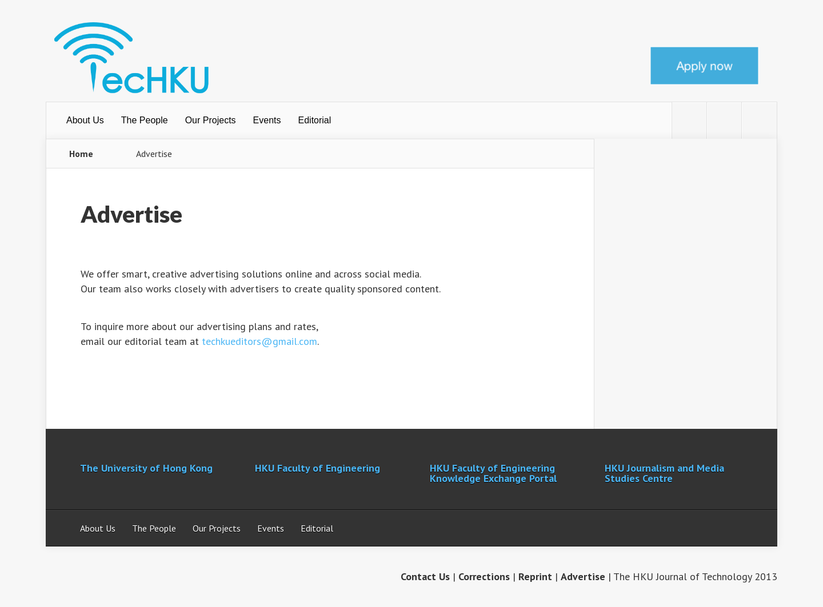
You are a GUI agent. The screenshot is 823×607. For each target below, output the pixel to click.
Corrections (484, 576)
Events (267, 120)
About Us (85, 120)
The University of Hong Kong (146, 468)
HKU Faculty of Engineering (317, 468)
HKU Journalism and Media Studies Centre (664, 473)
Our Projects (210, 120)
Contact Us (425, 576)
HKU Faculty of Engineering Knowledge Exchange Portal (493, 473)
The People (144, 120)
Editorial (314, 120)
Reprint (535, 576)
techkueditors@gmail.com (259, 341)
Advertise (583, 576)
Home (81, 153)
